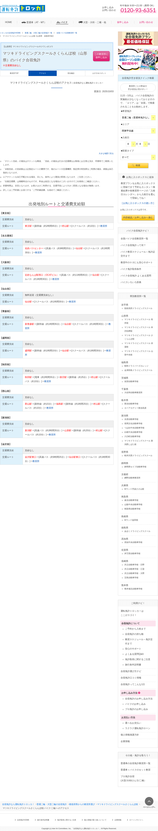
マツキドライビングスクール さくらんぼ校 (138, 337)
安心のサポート (133, 648)
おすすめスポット (99, 73)
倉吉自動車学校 (131, 500)
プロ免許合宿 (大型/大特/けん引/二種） (133, 778)
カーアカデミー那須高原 (135, 408)
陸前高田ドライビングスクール (138, 308)
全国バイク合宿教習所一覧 (134, 238)
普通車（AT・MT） (36, 22)
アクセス (42, 73)
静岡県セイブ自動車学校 (135, 467)
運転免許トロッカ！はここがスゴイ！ (132, 613)
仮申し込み (123, 22)
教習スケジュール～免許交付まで (139, 641)
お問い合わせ (146, 22)
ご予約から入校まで (135, 629)
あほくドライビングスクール (137, 531)
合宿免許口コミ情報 (131, 677)
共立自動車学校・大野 (134, 573)
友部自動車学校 (131, 381)
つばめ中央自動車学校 (134, 428)
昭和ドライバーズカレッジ (136, 366)
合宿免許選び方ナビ (131, 671)
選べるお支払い (133, 723)
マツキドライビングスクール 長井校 (138, 321)
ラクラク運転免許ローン (137, 728)
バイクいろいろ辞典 (131, 282)
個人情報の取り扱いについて (95, 820)
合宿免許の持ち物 (134, 634)
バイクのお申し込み (135, 704)
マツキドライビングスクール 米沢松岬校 (138, 329)
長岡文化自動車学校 (133, 423)
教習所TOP (14, 73)
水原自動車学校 (131, 419)
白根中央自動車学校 (133, 432)
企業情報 (125, 741)
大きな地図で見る (106, 153)
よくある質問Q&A (134, 654)
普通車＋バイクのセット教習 (135, 770)
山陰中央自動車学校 (133, 504)
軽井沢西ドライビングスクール (138, 455)
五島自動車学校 (131, 577)
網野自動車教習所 (132, 478)
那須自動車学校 (131, 404)
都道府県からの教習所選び (82, 804)
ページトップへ (149, 807)
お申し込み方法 (129, 693)
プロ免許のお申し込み (136, 709)
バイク (64, 22)
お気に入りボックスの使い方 (138, 203)
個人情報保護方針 (130, 734)
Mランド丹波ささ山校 (134, 489)
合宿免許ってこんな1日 (133, 684)
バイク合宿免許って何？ (133, 245)
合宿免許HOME (23, 820)
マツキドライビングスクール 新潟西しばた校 (138, 442)
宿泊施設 (71, 73)
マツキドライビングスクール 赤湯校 (138, 345)
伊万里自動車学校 (132, 553)
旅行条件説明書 (133, 664)
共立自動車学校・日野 (134, 564)
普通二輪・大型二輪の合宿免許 (52, 804)
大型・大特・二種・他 (94, 22)
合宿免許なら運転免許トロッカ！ (18, 804)
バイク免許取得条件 (131, 269)
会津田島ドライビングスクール (138, 370)
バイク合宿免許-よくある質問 (136, 275)
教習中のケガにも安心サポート (137, 262)
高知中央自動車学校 (133, 542)
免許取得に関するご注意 (137, 659)
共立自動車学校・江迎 (134, 569)
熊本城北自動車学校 (133, 589)
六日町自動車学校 (132, 436)
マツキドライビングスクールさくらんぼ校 (117, 804)
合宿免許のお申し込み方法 (139, 698)
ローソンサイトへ (136, 820)
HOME (8, 22)
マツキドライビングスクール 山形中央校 (138, 353)
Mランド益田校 (131, 520)
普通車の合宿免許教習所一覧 (135, 763)
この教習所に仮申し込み (101, 55)
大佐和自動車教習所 (133, 392)
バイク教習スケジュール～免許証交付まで (138, 254)
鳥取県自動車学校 (132, 509)
